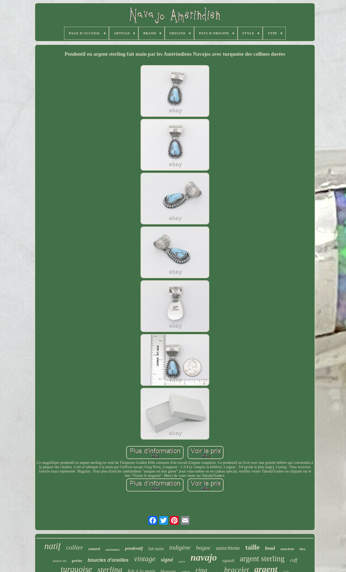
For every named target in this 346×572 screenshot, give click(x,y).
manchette (287, 549)
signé (167, 559)
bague (203, 547)
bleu (302, 549)
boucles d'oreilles (108, 560)
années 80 (59, 561)
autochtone (228, 548)
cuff (293, 560)
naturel (94, 549)
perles (77, 560)
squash (228, 560)
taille (252, 547)
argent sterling (262, 558)
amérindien (112, 549)
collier (74, 547)
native (182, 561)
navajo (204, 557)
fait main (156, 548)
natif (52, 546)
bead (270, 548)
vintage (144, 559)
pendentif (134, 548)
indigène (180, 547)
